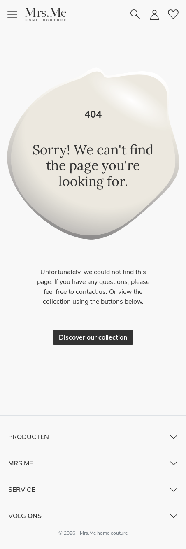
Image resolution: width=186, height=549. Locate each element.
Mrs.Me (20, 463)
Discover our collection (93, 337)
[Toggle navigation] (15, 14)
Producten (28, 437)
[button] (45, 14)
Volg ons (25, 516)
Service (21, 489)
